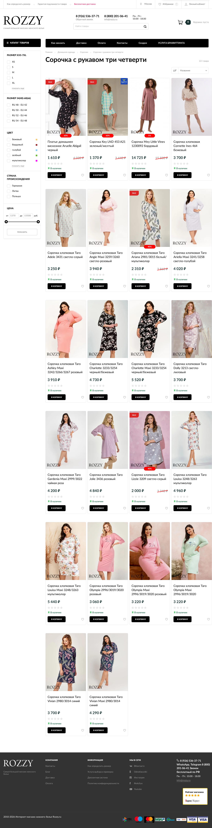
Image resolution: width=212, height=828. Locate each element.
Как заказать (58, 43)
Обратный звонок (84, 19)
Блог (47, 772)
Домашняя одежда (66, 52)
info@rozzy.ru (110, 19)
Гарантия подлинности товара (52, 4)
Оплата (102, 43)
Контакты (122, 43)
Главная (48, 52)
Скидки (143, 43)
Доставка (81, 43)
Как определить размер (18, 4)
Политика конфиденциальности (103, 783)
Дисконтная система (98, 778)
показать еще (18, 88)
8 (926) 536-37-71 (87, 16)
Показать (22, 232)
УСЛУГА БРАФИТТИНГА (171, 43)
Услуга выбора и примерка (100, 772)
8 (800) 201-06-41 (116, 16)
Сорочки (84, 52)
